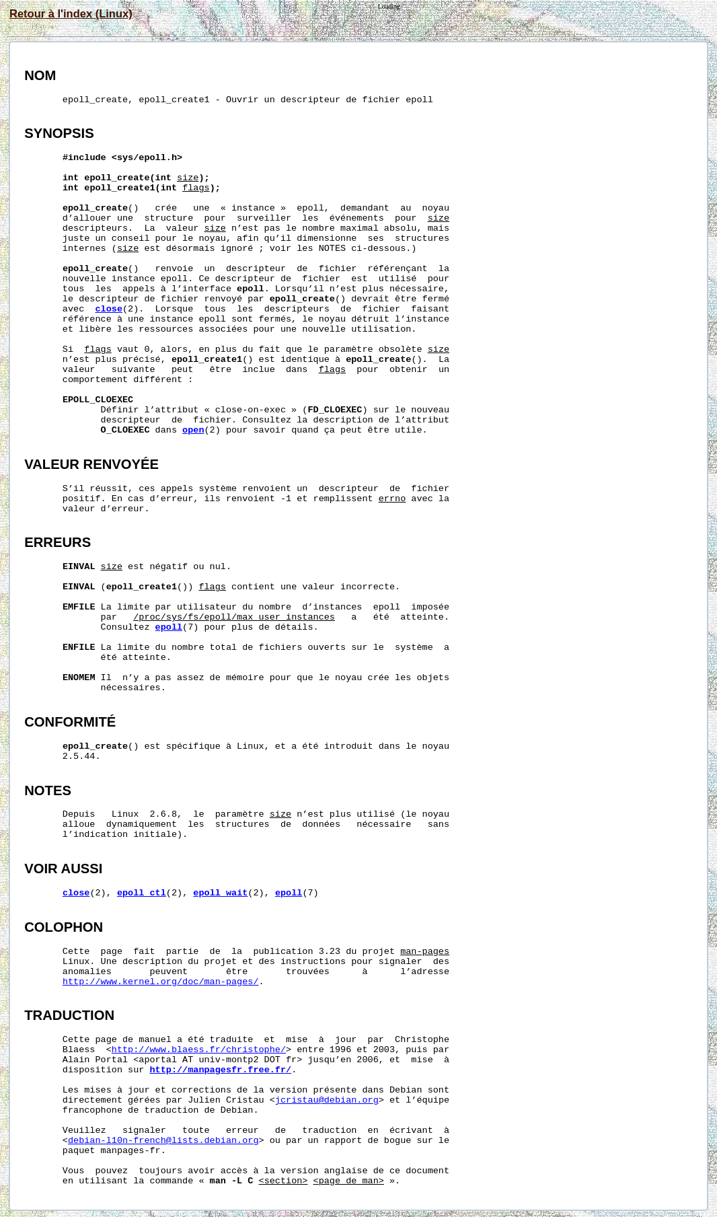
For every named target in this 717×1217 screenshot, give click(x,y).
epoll (169, 627)
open (193, 430)
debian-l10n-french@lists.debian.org (163, 1141)
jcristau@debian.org (327, 1100)
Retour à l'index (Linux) (71, 13)
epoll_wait (220, 893)
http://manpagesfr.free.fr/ (221, 1070)
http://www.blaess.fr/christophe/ (199, 1050)
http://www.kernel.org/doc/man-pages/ (161, 982)
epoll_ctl (141, 893)
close (108, 309)
